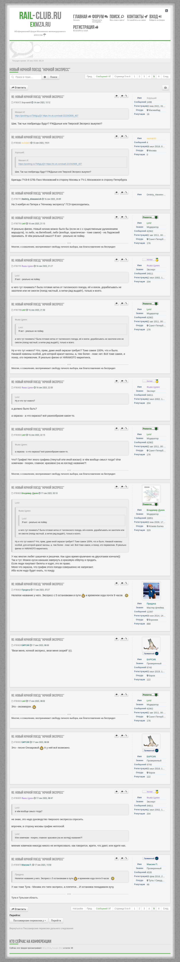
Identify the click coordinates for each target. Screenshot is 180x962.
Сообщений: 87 (103, 76)
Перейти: (15, 915)
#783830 (16, 701)
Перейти (56, 920)
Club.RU (40, 15)
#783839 (16, 798)
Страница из (122, 76)
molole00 (26, 142)
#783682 (16, 142)
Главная (82, 16)
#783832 (16, 742)
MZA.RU (40, 24)
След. (166, 76)
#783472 (16, 102)
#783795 (16, 266)
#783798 (16, 310)
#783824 (16, 589)
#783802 (16, 387)
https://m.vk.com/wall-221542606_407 (60, 115)
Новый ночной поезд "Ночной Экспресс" (39, 69)
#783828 (16, 645)
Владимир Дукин (30, 493)
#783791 (16, 199)
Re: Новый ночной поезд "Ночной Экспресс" (37, 97)
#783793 (16, 223)
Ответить (19, 87)
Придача (26, 589)
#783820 (16, 493)
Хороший (26, 102)
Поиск (53, 77)
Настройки (78, 908)
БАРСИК (25, 645)
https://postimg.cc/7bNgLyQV (28, 115)
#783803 (16, 435)
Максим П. (27, 865)
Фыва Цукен (27, 266)
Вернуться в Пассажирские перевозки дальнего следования (41, 928)
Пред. (89, 76)
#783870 (16, 865)
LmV (23, 223)
